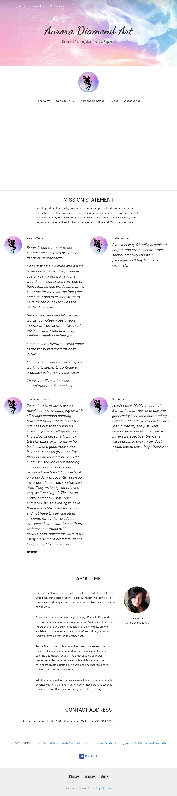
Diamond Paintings (92, 101)
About (23, 6)
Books (114, 101)
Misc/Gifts (43, 101)
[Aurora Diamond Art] (88, 82)
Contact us (57, 6)
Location (38, 6)
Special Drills (65, 101)
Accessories (132, 101)
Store (9, 6)
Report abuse (104, 788)
